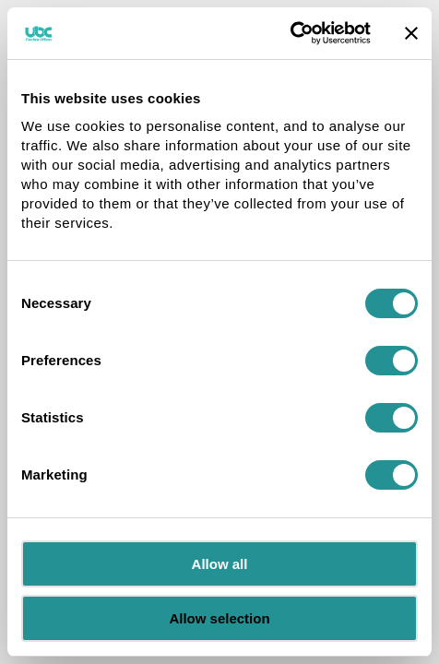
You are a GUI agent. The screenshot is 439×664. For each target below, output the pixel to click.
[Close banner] (411, 33)
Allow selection (219, 618)
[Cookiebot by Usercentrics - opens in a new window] (290, 33)
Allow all (220, 564)
